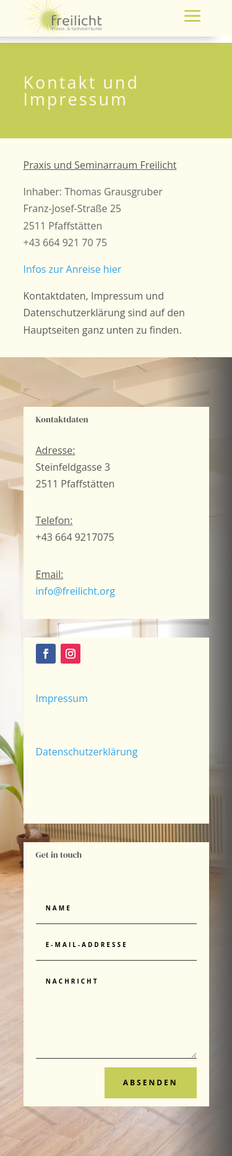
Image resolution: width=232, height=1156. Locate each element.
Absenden (150, 1082)
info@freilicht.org (75, 591)
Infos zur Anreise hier (73, 269)
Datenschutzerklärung (87, 751)
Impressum (62, 698)
